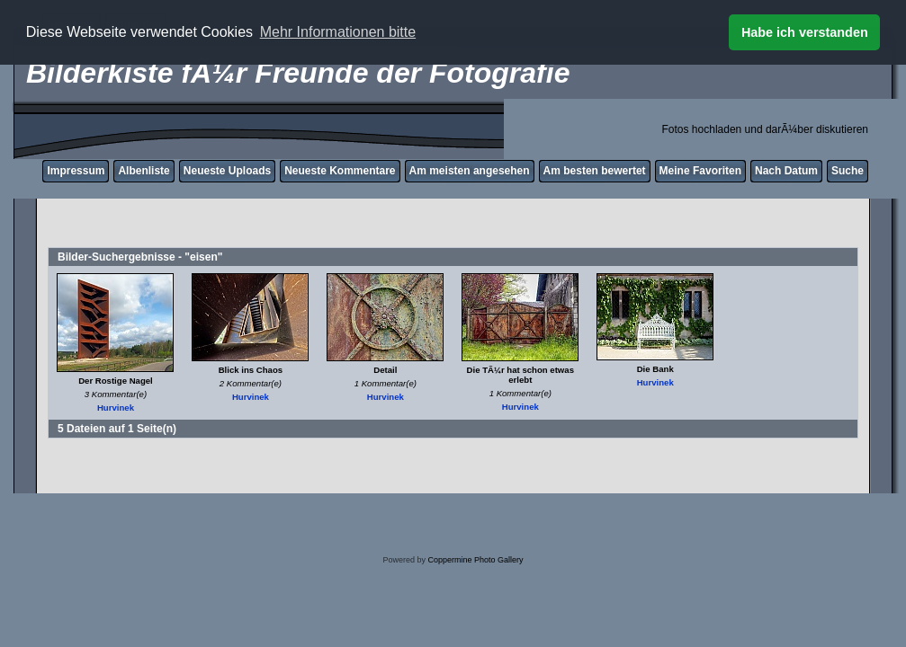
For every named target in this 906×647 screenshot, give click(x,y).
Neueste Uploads (227, 170)
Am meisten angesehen (469, 170)
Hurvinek (115, 407)
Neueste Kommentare (339, 170)
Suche (847, 170)
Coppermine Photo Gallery (475, 559)
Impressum (75, 170)
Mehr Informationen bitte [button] (338, 32)
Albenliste (143, 170)
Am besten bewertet (594, 170)
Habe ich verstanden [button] (804, 32)
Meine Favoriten (700, 170)
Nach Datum (786, 170)
